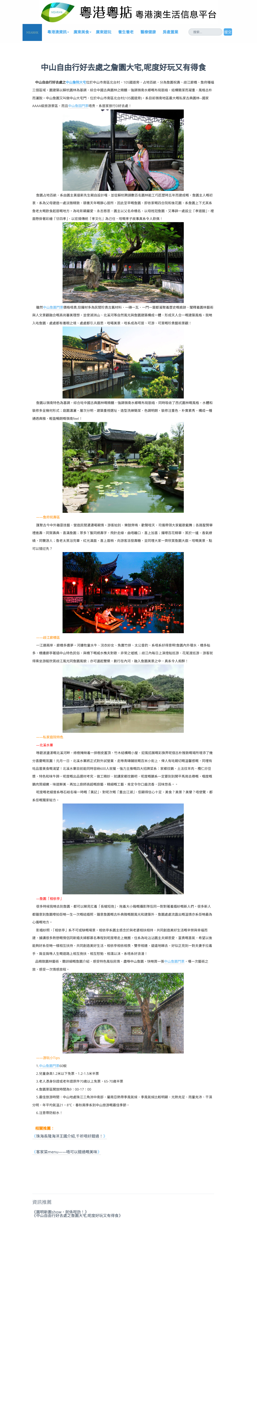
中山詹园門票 (78, 105)
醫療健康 (148, 32)
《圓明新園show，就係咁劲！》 (60, 1211)
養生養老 (126, 32)
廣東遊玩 (103, 32)
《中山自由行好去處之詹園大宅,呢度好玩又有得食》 (77, 1215)
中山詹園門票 (53, 307)
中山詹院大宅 (76, 82)
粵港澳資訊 (57, 32)
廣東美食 (81, 32)
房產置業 (170, 32)
